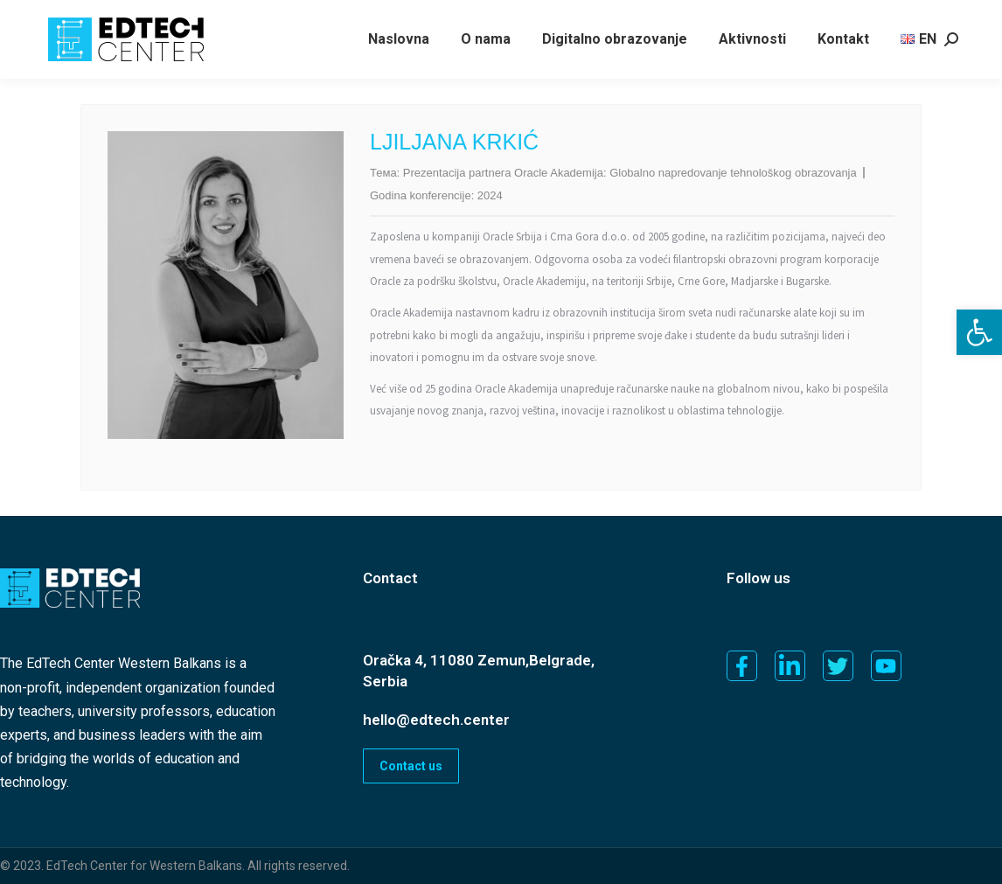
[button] (979, 332)
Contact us (410, 766)
